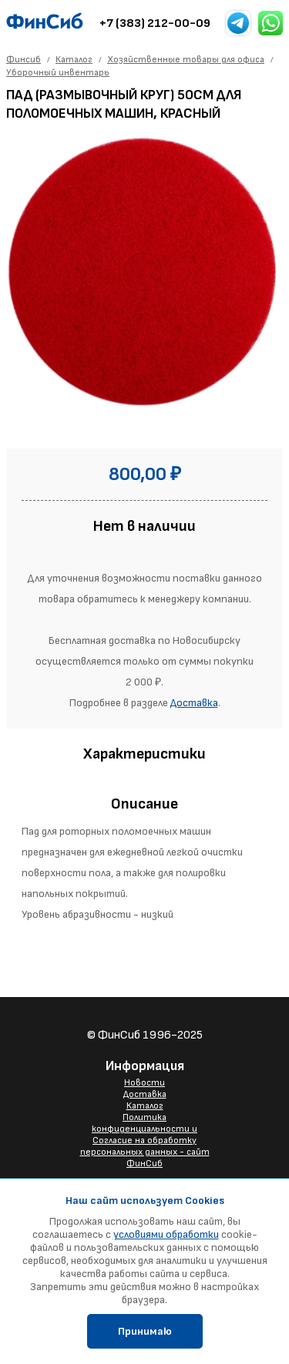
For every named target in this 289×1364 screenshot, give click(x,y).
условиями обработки (166, 1234)
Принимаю (145, 1331)
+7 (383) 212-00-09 (154, 23)
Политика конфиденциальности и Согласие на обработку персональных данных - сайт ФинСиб (145, 1140)
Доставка (194, 702)
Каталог (144, 1106)
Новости (144, 1083)
